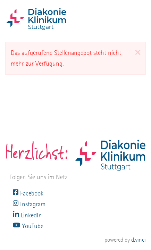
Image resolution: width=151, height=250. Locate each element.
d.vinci (138, 239)
